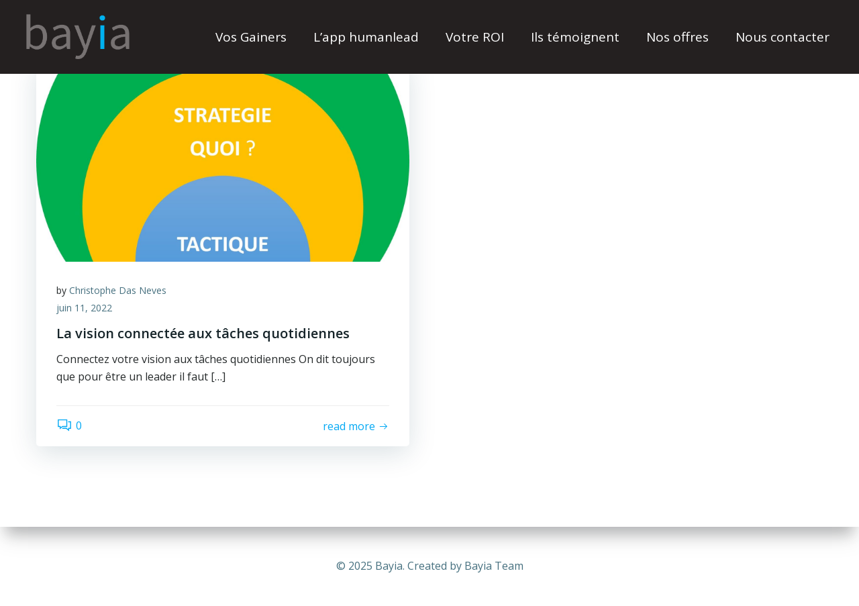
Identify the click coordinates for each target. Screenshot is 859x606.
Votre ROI (475, 37)
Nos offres (677, 37)
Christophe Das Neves (117, 290)
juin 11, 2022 (84, 307)
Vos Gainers (251, 37)
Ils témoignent (575, 37)
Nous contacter (782, 37)
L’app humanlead (366, 37)
